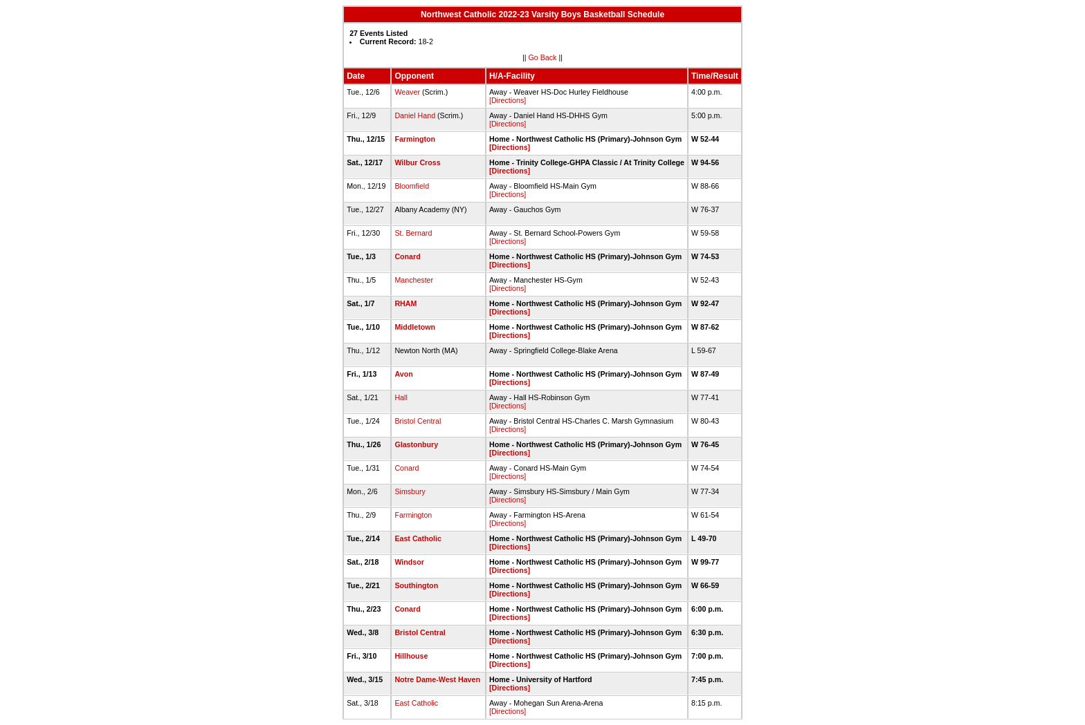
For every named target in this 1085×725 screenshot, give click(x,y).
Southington (416, 585)
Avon (403, 374)
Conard (407, 256)
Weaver (407, 92)
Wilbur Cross (417, 162)
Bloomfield (411, 186)
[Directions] (507, 100)
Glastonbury (416, 444)
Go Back (543, 57)
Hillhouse (411, 656)
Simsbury (409, 491)
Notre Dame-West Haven (437, 679)
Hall (400, 397)
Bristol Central (417, 421)
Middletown (414, 327)
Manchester (413, 280)
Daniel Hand (414, 115)
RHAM (405, 303)
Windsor (409, 562)
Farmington (414, 139)
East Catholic (417, 538)
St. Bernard (413, 233)
